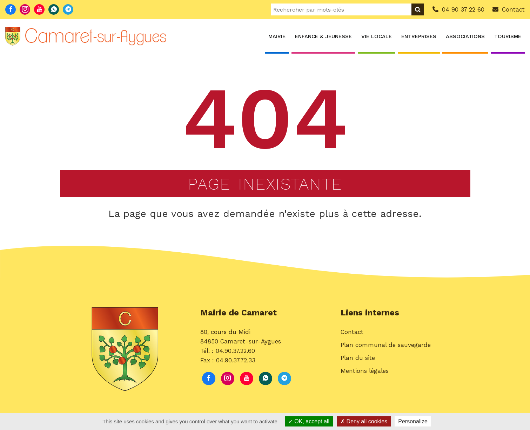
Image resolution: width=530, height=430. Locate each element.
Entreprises (418, 36)
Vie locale (376, 36)
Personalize (413, 421)
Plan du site (358, 362)
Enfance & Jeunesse (323, 36)
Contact (352, 335)
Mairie (277, 36)
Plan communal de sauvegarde (386, 348)
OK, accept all (308, 421)
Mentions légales (365, 374)
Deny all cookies (363, 421)
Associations (465, 36)
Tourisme (507, 36)
